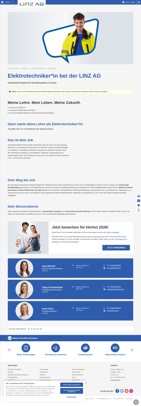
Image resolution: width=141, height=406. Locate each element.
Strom (74, 377)
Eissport (10, 372)
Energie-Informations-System (18, 375)
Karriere (42, 375)
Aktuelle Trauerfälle (14, 369)
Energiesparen (13, 377)
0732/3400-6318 (115, 308)
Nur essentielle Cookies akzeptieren (71, 390)
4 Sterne (37, 329)
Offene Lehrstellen (112, 232)
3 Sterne (34, 329)
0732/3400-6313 (115, 287)
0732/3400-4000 (119, 377)
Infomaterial (44, 372)
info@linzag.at (115, 380)
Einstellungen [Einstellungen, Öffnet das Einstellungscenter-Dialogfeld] (71, 397)
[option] (26, 349)
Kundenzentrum (45, 377)
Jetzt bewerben (116, 248)
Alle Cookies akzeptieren (71, 385)
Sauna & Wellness (78, 369)
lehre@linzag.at (98, 237)
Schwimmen (76, 372)
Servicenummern (77, 375)
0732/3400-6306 (115, 265)
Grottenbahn (44, 369)
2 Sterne (31, 329)
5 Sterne (40, 329)
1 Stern (29, 329)
